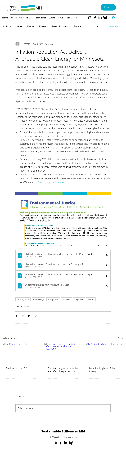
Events (30, 26)
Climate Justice (23, 299)
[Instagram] (90, 18)
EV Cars (91, 299)
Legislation (79, 299)
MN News (66, 299)
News (19, 26)
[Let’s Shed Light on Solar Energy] (104, 353)
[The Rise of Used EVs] (21, 353)
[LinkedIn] (100, 18)
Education (26, 306)
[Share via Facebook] (16, 316)
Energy (42, 26)
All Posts (7, 26)
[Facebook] (95, 18)
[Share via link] (35, 316)
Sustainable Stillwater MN (63, 431)
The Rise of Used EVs (17, 368)
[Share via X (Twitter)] (23, 316)
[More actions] (109, 44)
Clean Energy (38, 299)
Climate (77, 26)
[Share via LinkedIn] (29, 316)
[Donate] (108, 7)
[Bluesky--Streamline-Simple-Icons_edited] (105, 18)
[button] (98, 26)
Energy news (53, 299)
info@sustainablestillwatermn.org (63, 437)
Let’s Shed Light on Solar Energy (102, 370)
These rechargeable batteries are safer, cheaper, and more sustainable (63, 370)
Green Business (59, 26)
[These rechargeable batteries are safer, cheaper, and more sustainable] (63, 353)
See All (120, 338)
